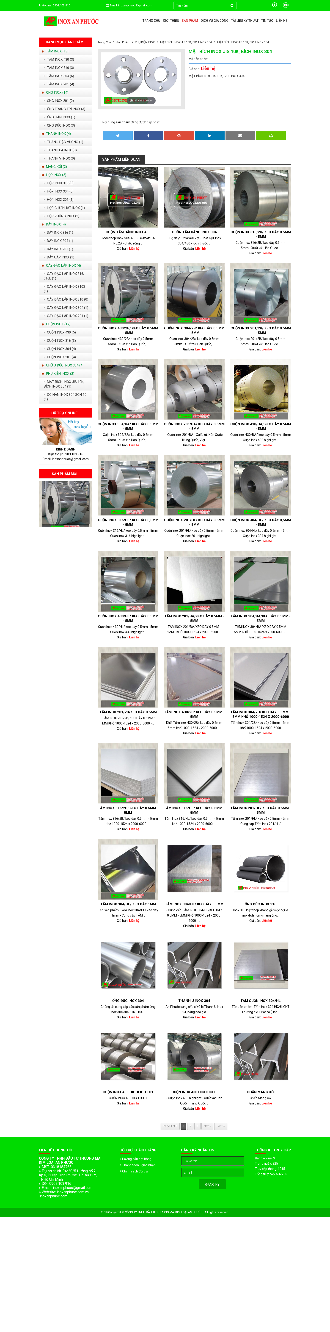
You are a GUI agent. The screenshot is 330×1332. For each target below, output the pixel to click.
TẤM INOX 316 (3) (59, 68)
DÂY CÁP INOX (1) (59, 257)
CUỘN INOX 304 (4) (60, 349)
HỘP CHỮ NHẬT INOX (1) (64, 208)
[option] (65, 504)
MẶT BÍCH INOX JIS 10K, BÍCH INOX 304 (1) (64, 384)
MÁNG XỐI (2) (54, 167)
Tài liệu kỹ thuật (244, 20)
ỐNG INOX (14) (54, 92)
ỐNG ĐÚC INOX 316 (260, 904)
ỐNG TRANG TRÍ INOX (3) (64, 109)
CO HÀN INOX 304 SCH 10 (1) (65, 397)
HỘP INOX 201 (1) (59, 200)
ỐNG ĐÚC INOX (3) (59, 125)
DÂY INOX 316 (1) (58, 233)
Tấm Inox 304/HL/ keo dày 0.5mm (194, 904)
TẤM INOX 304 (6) (59, 76)
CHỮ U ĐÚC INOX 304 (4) (62, 365)
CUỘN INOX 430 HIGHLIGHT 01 (128, 1092)
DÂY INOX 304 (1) (58, 241)
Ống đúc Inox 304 (128, 1001)
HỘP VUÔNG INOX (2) (61, 216)
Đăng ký (212, 1185)
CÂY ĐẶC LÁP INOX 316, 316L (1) (64, 276)
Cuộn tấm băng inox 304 (194, 232)
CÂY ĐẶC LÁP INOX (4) (61, 265)
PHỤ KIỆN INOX (145, 42)
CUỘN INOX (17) (55, 324)
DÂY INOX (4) (53, 224)
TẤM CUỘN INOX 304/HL (260, 1001)
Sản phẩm (190, 20)
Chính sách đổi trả (134, 1171)
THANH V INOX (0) (59, 158)
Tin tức (267, 20)
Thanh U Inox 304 (194, 1001)
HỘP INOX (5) (53, 175)
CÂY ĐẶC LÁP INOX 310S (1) (64, 289)
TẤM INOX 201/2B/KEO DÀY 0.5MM (128, 712)
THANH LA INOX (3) (60, 150)
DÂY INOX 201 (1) (58, 249)
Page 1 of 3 (170, 1126)
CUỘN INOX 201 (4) (60, 357)
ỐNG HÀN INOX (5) (59, 117)
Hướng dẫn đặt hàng (135, 1159)
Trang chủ (151, 20)
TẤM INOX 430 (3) (59, 59)
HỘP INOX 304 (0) (59, 191)
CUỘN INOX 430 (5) (60, 332)
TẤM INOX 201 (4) (59, 84)
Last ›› (221, 1126)
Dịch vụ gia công (214, 20)
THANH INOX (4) (56, 134)
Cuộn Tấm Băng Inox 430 (128, 232)
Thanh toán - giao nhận (138, 1165)
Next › (207, 1126)
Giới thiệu (171, 20)
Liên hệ (281, 20)
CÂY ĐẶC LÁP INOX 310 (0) (66, 299)
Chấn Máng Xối (261, 1092)
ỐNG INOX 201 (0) (59, 101)
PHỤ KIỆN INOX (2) (57, 374)
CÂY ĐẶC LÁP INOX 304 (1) (66, 308)
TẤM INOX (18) (55, 51)
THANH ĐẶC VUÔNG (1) (63, 142)
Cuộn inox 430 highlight (194, 1092)
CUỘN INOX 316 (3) (60, 341)
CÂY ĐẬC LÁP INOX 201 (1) (66, 316)
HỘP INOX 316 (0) (59, 183)
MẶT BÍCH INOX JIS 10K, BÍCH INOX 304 (186, 42)
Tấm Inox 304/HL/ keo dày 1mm (128, 904)
